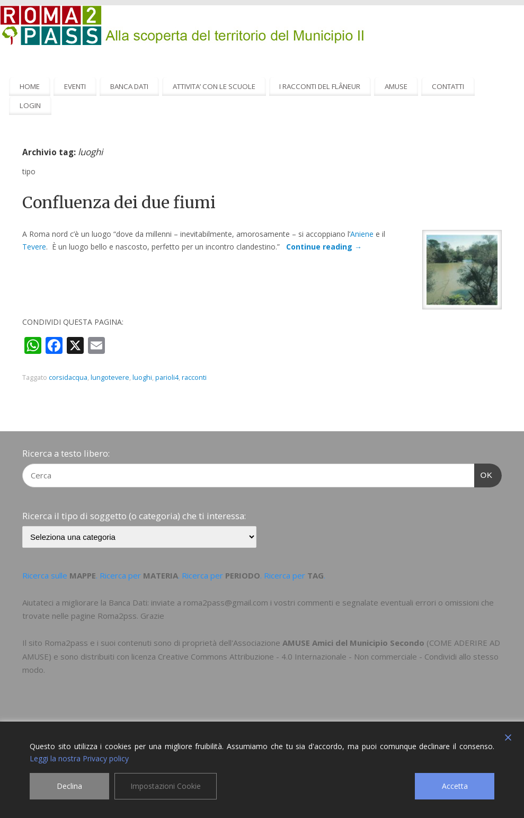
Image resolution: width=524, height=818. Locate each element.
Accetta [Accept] (455, 786)
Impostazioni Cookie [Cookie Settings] (165, 786)
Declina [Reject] (69, 786)
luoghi (142, 377)
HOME (30, 86)
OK (483, 473)
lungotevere (110, 377)
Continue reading (324, 247)
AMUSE (396, 86)
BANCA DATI (129, 86)
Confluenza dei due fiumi (119, 202)
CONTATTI (448, 86)
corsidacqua (68, 377)
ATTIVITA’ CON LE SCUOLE (214, 86)
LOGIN (30, 105)
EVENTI (75, 86)
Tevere (34, 247)
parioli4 (167, 377)
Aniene (362, 234)
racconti (194, 377)
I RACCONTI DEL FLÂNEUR (319, 86)
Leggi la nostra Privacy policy (79, 758)
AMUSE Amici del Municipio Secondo (353, 642)
